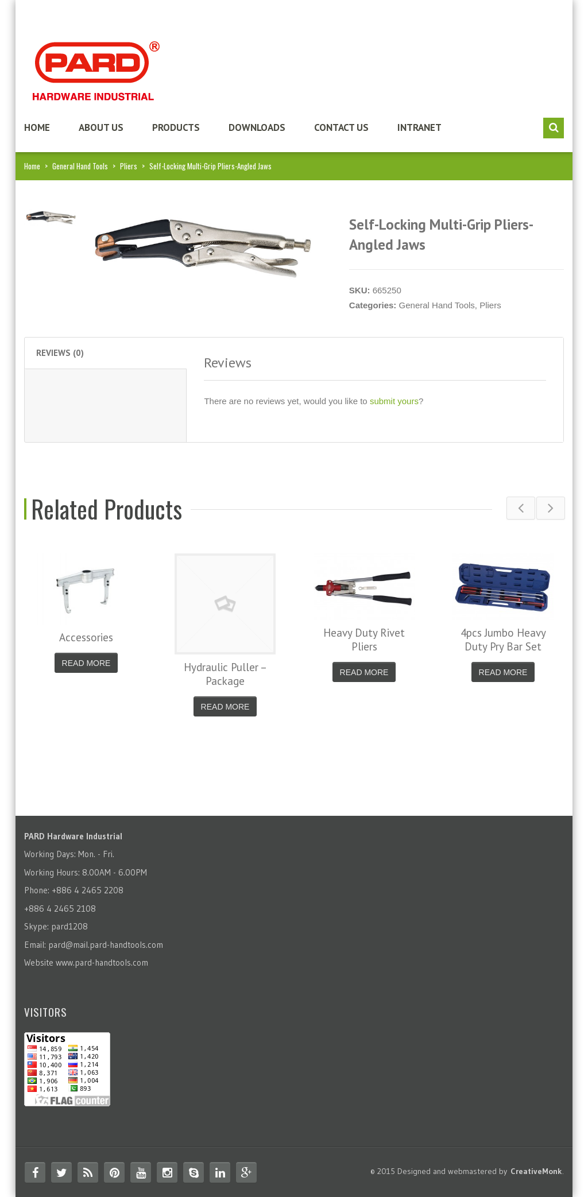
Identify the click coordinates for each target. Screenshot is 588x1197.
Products (176, 127)
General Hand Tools (80, 166)
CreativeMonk (536, 1171)
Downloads (257, 127)
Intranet (419, 127)
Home (37, 127)
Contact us (341, 127)
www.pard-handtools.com (102, 962)
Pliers (128, 166)
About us (101, 127)
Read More (86, 663)
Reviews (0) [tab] (60, 352)
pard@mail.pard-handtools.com (105, 944)
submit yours (394, 401)
